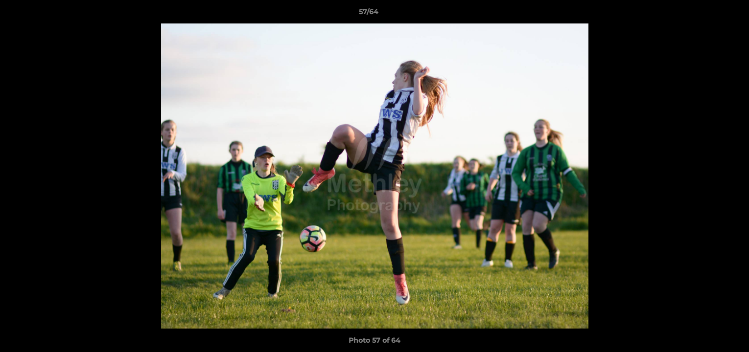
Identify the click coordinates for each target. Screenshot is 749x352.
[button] (708, 14)
